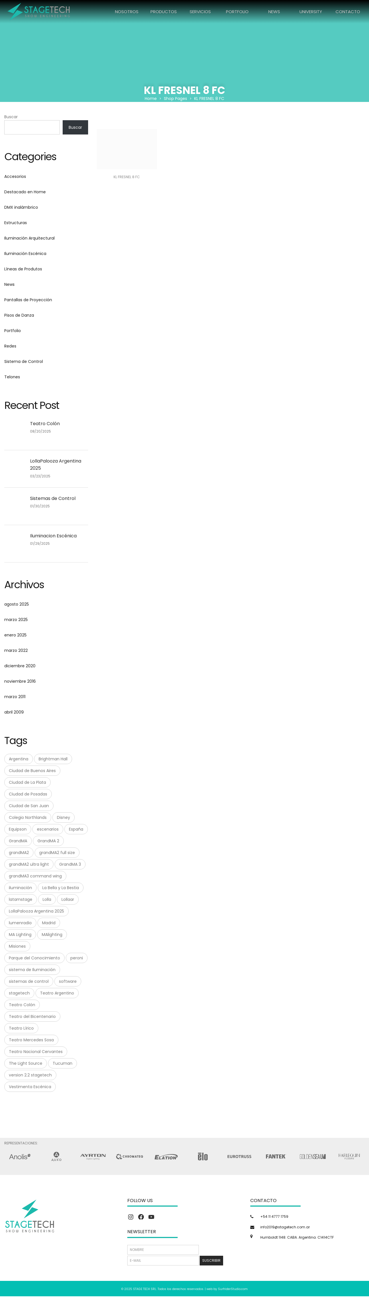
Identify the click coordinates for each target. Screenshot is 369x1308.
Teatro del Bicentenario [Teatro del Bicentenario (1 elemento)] (32, 1016)
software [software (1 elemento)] (68, 981)
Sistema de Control (23, 361)
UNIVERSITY (310, 12)
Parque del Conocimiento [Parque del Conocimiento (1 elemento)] (34, 958)
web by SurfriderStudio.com (227, 1289)
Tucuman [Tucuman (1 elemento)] (62, 1063)
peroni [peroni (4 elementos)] (76, 958)
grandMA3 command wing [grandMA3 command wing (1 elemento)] (35, 876)
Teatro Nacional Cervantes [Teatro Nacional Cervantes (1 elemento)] (36, 1051)
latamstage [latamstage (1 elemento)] (20, 899)
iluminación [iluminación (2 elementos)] (20, 888)
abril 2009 (14, 712)
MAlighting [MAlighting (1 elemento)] (52, 934)
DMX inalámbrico (21, 207)
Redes (10, 346)
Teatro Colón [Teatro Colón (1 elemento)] (22, 1005)
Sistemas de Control (53, 498)
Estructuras (15, 223)
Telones (12, 377)
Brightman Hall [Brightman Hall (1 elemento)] (53, 759)
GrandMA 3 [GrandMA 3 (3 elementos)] (70, 864)
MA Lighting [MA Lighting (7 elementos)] (20, 934)
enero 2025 (15, 635)
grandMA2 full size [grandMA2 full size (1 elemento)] (57, 852)
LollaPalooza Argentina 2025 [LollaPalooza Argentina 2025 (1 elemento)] (36, 911)
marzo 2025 (16, 619)
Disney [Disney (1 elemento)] (63, 817)
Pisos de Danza (19, 315)
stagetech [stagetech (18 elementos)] (19, 993)
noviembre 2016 (20, 681)
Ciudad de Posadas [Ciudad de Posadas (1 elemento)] (28, 794)
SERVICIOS (200, 12)
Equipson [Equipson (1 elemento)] (18, 829)
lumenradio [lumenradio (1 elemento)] (20, 923)
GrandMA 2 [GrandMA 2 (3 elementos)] (48, 841)
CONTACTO (348, 12)
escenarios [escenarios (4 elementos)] (48, 829)
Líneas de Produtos (23, 269)
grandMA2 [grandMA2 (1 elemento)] (19, 852)
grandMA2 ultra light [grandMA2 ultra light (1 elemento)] (29, 864)
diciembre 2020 (19, 666)
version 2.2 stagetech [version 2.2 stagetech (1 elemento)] (30, 1075)
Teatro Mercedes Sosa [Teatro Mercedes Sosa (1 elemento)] (31, 1040)
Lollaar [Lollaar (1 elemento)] (67, 899)
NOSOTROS (126, 12)
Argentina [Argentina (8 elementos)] (18, 759)
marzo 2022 (16, 650)
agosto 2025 (16, 604)
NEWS (274, 12)
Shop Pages (175, 98)
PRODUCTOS (163, 12)
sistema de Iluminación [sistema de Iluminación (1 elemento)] (32, 970)
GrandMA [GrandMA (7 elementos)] (18, 841)
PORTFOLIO (237, 12)
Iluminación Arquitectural (29, 238)
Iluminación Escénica (25, 253)
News (9, 284)
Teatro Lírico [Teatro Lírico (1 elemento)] (21, 1028)
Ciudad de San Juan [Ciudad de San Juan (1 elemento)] (29, 806)
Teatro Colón (45, 423)
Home (151, 98)
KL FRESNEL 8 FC (127, 176)
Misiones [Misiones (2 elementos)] (17, 946)
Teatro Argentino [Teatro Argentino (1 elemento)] (57, 993)
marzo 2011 (14, 697)
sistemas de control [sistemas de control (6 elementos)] (29, 981)
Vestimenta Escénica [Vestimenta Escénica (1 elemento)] (30, 1087)
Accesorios (15, 176)
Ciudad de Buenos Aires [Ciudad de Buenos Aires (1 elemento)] (32, 770)
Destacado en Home (25, 192)
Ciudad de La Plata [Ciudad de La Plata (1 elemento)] (27, 782)
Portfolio (12, 330)
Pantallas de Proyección (28, 300)
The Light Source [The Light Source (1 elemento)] (25, 1063)
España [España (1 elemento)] (76, 829)
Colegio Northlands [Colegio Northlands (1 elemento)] (28, 817)
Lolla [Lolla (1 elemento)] (47, 899)
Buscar (11, 117)
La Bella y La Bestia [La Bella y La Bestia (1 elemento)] (60, 888)
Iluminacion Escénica (53, 536)
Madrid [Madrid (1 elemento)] (48, 923)
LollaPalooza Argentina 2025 (55, 465)
